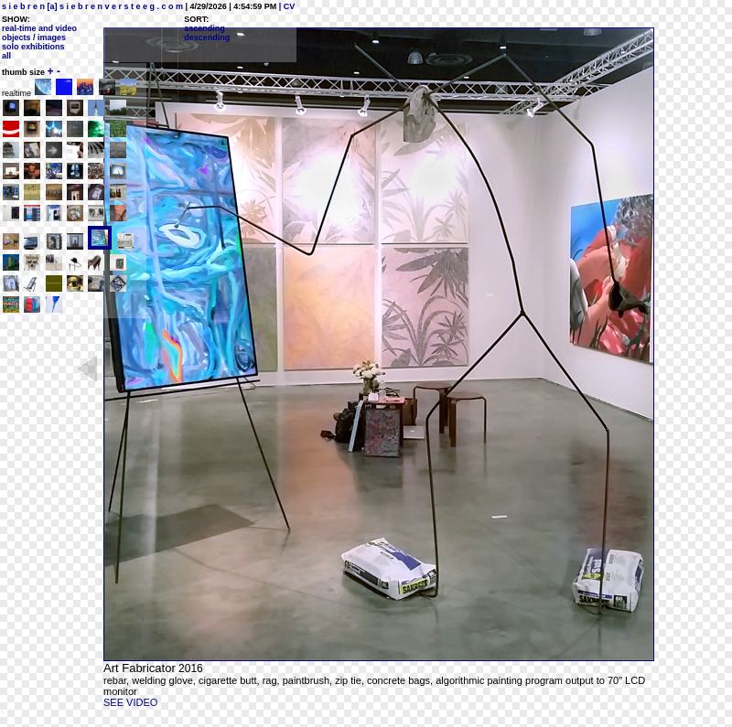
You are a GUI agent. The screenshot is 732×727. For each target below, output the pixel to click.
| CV (285, 6)
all (6, 55)
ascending (204, 28)
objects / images (34, 37)
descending (207, 37)
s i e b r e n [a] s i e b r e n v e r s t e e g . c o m (92, 6)
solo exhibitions (33, 46)
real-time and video (39, 28)
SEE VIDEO (130, 702)
